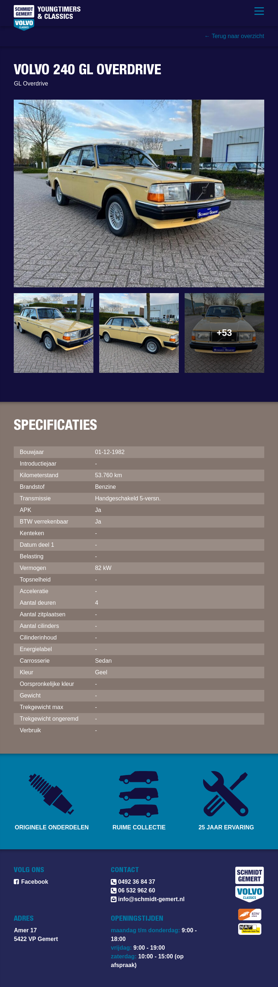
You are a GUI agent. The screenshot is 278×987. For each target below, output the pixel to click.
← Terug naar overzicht (234, 36)
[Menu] (259, 11)
